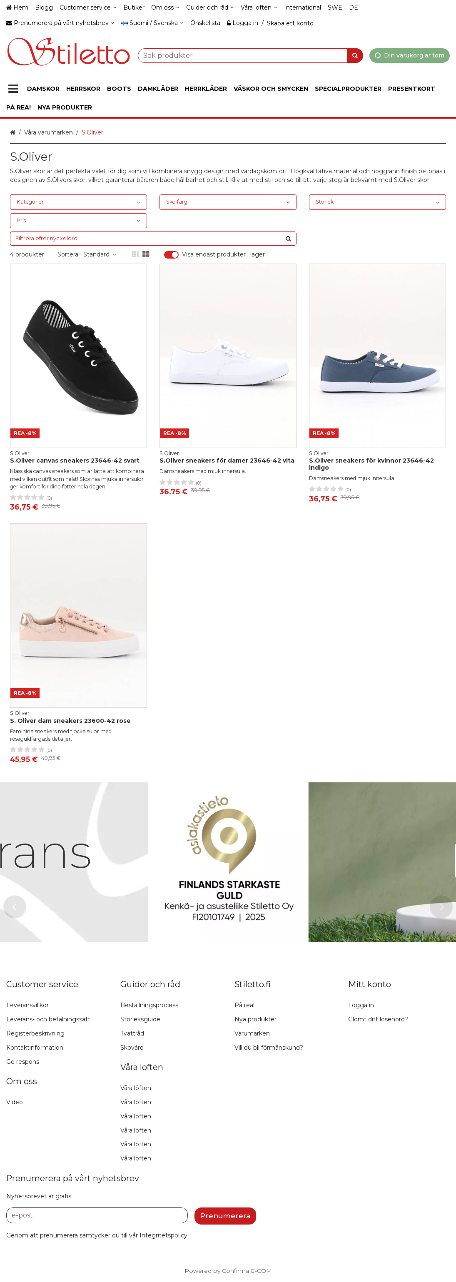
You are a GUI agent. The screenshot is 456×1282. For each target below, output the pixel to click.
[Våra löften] (259, 7)
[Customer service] (88, 7)
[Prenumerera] (225, 1215)
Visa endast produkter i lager (223, 254)
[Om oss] (165, 7)
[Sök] (355, 55)
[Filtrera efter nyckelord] (153, 239)
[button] (163, 1235)
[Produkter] (13, 89)
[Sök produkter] (250, 55)
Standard (99, 254)
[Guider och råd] (210, 7)
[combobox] (250, 55)
